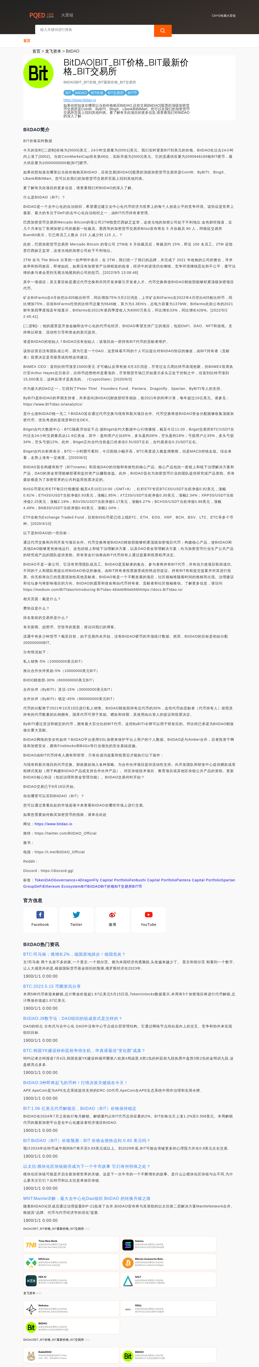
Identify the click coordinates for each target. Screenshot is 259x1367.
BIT (84, 883)
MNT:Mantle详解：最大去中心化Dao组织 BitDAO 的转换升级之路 (87, 1195)
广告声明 (129, 1340)
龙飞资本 (53, 47)
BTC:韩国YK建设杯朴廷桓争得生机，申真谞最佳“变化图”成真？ (84, 1047)
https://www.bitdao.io (79, 96)
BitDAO (94, 883)
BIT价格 (108, 883)
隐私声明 (104, 1340)
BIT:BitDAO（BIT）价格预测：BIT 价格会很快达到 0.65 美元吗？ (87, 1137)
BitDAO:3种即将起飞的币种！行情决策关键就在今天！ (75, 1079)
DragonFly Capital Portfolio (104, 876)
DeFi (38, 883)
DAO (49, 876)
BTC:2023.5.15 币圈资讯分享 (52, 982)
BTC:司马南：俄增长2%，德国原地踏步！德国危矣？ (74, 950)
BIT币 (137, 883)
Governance (65, 876)
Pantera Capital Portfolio (199, 876)
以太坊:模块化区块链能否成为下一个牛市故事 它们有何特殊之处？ (87, 1162)
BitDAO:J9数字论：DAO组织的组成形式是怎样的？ (73, 1015)
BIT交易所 (123, 883)
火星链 (102, 1360)
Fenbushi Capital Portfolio (152, 876)
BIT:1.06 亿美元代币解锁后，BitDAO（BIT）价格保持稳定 (80, 1105)
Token (40, 876)
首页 (26, 37)
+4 (78, 876)
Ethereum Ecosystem (62, 883)
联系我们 (79, 1340)
